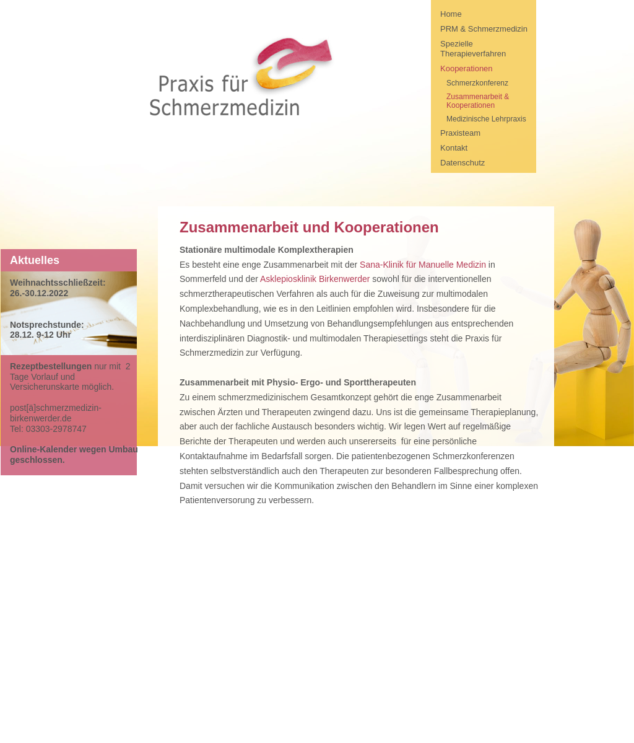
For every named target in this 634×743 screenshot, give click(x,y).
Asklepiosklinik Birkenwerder (315, 279)
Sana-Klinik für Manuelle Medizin (423, 265)
